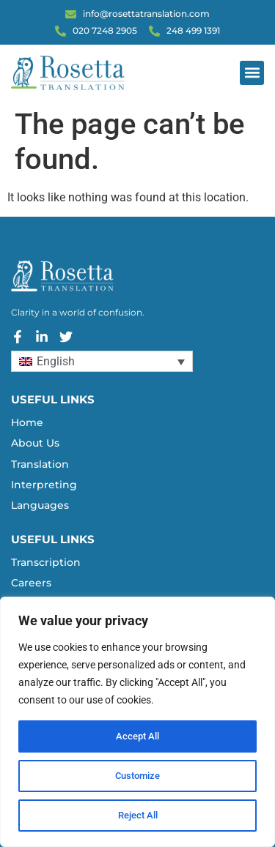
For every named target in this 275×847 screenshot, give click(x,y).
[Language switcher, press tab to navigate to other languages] (102, 361)
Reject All (137, 815)
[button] (252, 73)
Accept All (137, 736)
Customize (138, 776)
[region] (137, 722)
